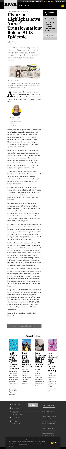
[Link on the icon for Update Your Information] (10, 412)
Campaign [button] (39, 1)
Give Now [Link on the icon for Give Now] (32, 405)
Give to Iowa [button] (60, 1)
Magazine (24, 5)
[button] (54, 443)
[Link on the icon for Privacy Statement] (10, 421)
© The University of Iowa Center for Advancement (49, 406)
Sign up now (49, 35)
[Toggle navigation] (62, 5)
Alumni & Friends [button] (28, 1)
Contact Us (16, 417)
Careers (15, 408)
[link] (13, 345)
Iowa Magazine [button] (49, 1)
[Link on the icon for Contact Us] (10, 417)
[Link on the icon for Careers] (10, 408)
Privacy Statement (23, 444)
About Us (16, 404)
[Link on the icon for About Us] (10, 404)
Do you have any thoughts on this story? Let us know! (24, 326)
